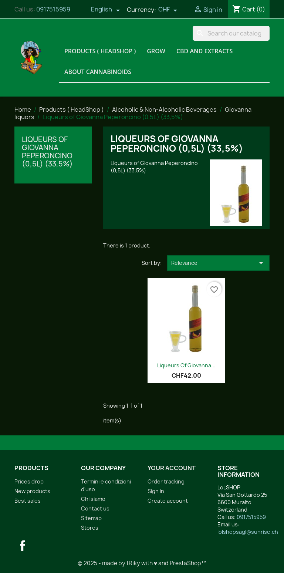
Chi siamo (93, 498)
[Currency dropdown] (168, 10)
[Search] (231, 33)
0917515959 (53, 9)
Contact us (95, 508)
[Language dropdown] (105, 10)
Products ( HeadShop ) (100, 51)
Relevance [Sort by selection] (218, 263)
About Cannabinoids (97, 72)
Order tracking (166, 481)
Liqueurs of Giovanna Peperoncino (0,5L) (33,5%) (47, 152)
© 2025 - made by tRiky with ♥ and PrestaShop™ (142, 563)
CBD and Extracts (204, 51)
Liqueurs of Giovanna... (186, 365)
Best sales (27, 500)
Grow (156, 51)
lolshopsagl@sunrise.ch (247, 531)
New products (32, 491)
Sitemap (91, 518)
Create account (168, 500)
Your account (172, 468)
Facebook (22, 545)
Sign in (156, 491)
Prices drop (29, 481)
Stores (89, 527)
